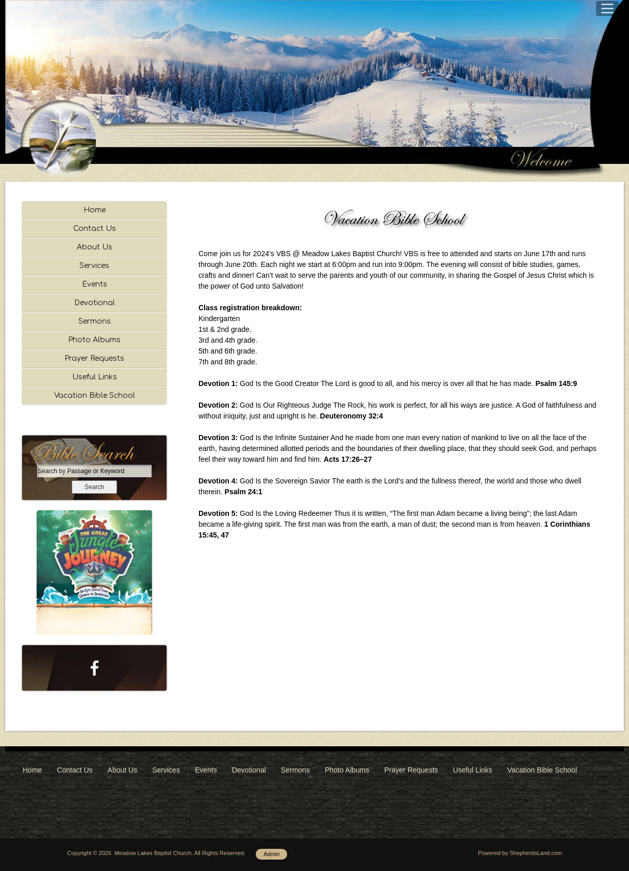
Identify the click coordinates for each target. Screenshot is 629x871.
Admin (271, 854)
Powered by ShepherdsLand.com (520, 853)
